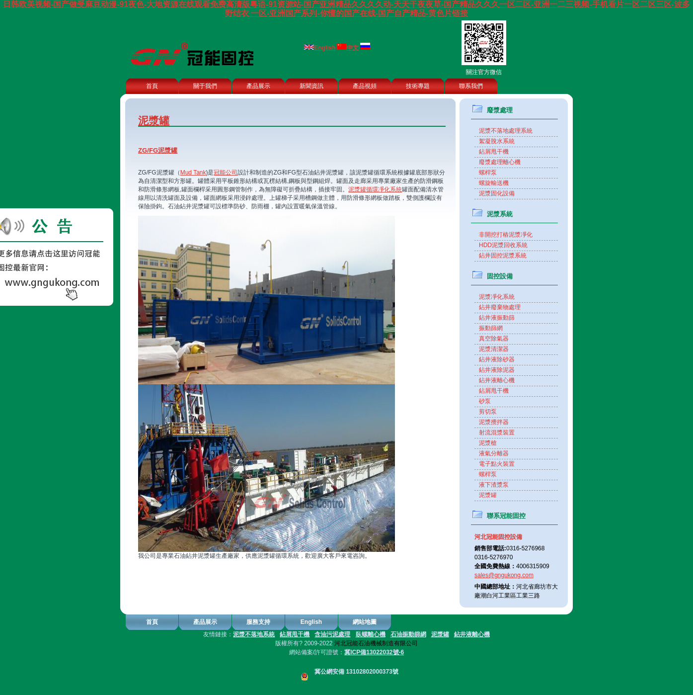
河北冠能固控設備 (498, 536)
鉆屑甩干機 (294, 634)
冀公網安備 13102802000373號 (346, 672)
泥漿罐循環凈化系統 (375, 189)
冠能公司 (225, 172)
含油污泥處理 (332, 634)
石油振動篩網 (408, 634)
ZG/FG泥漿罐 (157, 150)
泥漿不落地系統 (254, 634)
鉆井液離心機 (472, 634)
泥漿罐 (440, 634)
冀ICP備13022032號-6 (374, 652)
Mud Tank (193, 172)
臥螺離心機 (370, 634)
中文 (353, 47)
